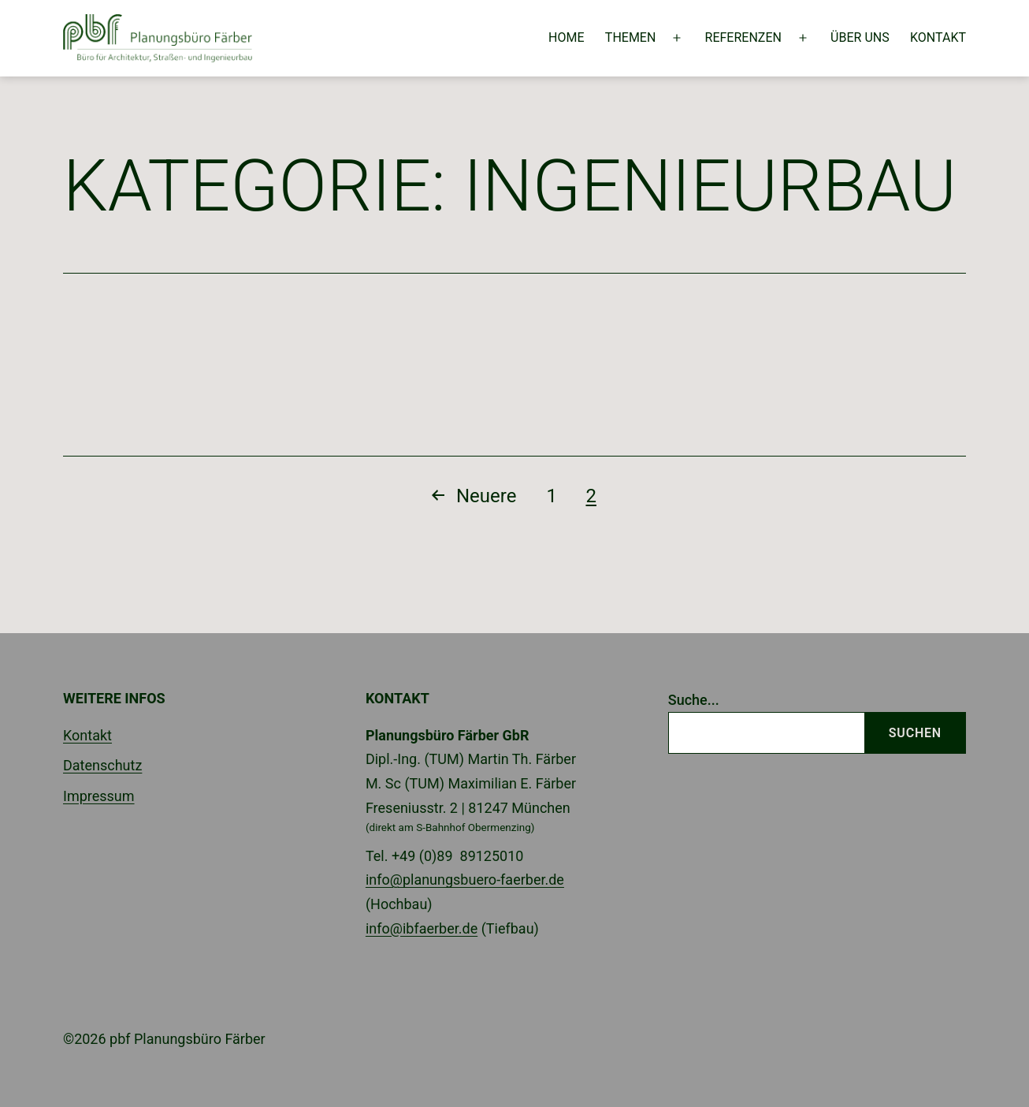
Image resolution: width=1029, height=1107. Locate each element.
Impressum (99, 796)
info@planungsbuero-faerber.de (465, 879)
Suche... (693, 699)
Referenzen (743, 37)
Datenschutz (102, 765)
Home (566, 37)
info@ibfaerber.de (421, 928)
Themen (630, 37)
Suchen (915, 732)
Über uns (860, 37)
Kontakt (938, 37)
